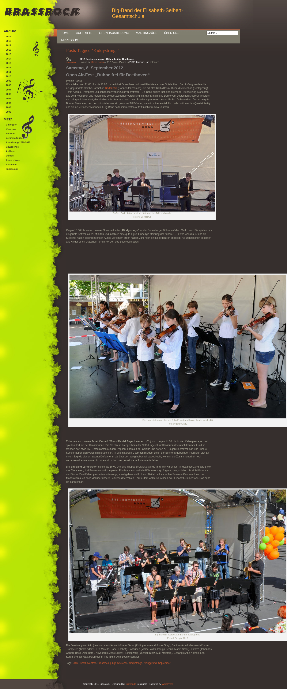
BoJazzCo (111, 88)
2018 (8, 41)
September (164, 663)
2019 (8, 36)
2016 (8, 50)
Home (64, 33)
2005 (8, 98)
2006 (8, 94)
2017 (8, 45)
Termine (140, 62)
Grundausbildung (114, 33)
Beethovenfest (88, 663)
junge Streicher (118, 663)
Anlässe (10, 151)
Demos (10, 155)
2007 (8, 89)
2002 (8, 112)
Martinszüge (146, 33)
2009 (8, 81)
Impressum (69, 40)
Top (147, 62)
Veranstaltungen (15, 138)
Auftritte (84, 33)
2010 (8, 76)
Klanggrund (150, 663)
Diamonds (130, 684)
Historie (10, 133)
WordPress (167, 684)
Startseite (11, 164)
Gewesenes (12, 147)
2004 (8, 103)
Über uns (171, 33)
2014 (8, 58)
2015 (8, 54)
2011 (8, 72)
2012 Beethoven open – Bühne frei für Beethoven (107, 59)
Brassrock (103, 663)
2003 (8, 107)
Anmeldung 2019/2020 (18, 142)
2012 (132, 62)
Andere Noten (13, 160)
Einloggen (11, 124)
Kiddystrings (135, 663)
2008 (8, 85)
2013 (8, 63)
